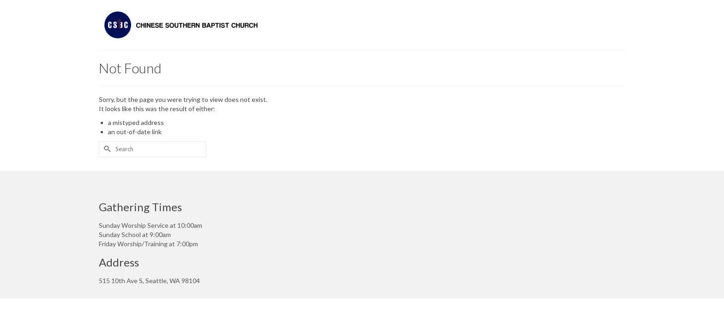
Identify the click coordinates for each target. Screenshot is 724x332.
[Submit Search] (106, 149)
